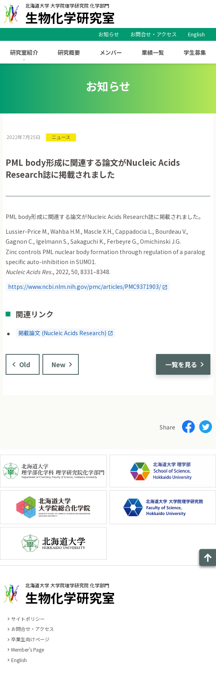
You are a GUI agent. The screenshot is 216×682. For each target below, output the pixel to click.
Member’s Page (27, 649)
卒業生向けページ (30, 639)
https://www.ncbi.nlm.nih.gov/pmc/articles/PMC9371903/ (84, 287)
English (196, 34)
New (59, 364)
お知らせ (108, 34)
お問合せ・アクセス (153, 34)
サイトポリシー (28, 618)
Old (24, 364)
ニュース (61, 136)
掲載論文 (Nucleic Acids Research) (62, 333)
